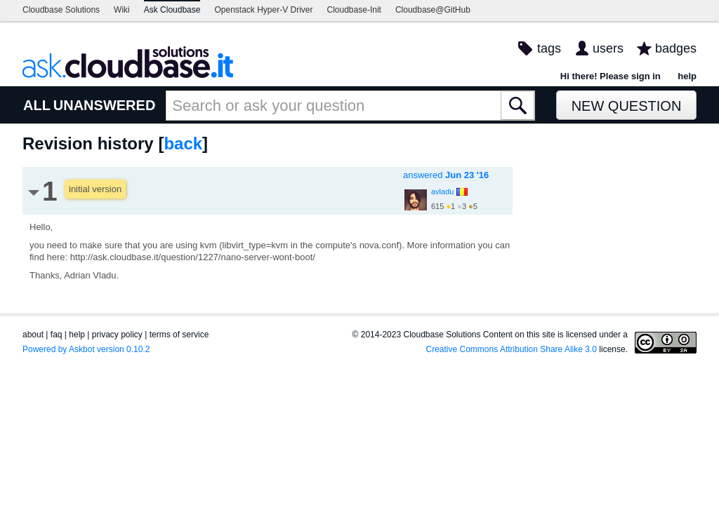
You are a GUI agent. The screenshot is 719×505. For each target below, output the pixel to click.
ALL (37, 105)
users (608, 48)
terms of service (179, 334)
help (687, 76)
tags (549, 48)
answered (446, 175)
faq (56, 334)
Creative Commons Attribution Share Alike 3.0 (511, 349)
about (33, 334)
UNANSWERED (104, 105)
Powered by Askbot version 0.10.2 (86, 349)
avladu (442, 191)
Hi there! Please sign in (610, 76)
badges (676, 48)
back (183, 143)
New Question (627, 106)
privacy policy (117, 334)
